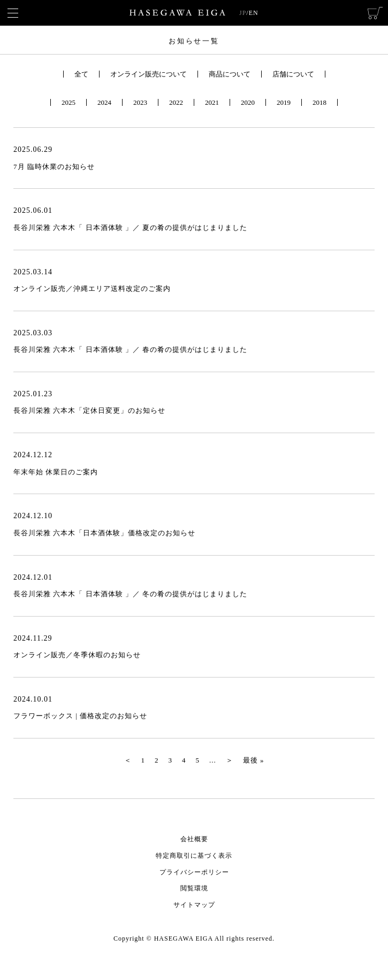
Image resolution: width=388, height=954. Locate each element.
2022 (176, 102)
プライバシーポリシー (194, 872)
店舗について (293, 74)
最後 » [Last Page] (253, 760)
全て (81, 74)
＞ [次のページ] (229, 760)
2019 (284, 102)
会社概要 (194, 839)
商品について (229, 74)
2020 (248, 102)
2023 (140, 102)
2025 (68, 102)
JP (242, 13)
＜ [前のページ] (128, 760)
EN (253, 13)
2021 (212, 102)
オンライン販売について (148, 74)
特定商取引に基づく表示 (194, 855)
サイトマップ (194, 905)
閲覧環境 (194, 888)
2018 (319, 102)
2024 (104, 102)
